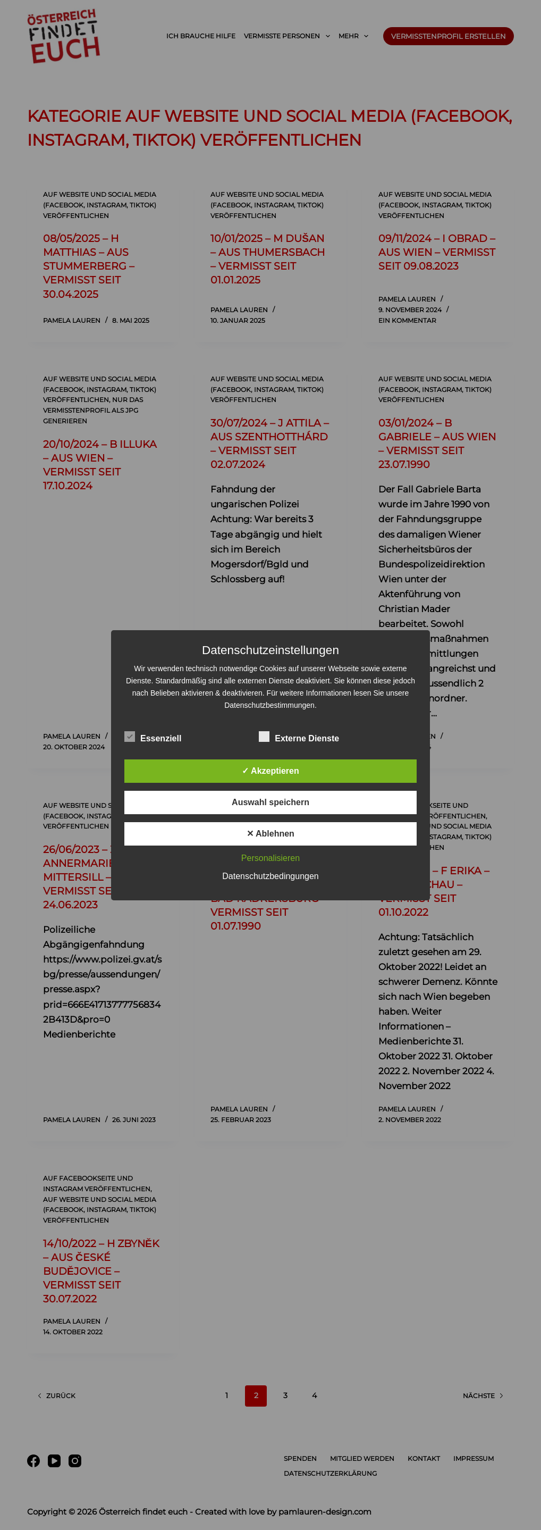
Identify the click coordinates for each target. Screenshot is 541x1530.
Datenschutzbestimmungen (269, 705)
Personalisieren (270, 858)
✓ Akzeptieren (270, 770)
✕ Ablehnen (270, 833)
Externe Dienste (299, 736)
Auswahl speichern (270, 802)
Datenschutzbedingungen (270, 876)
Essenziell (152, 736)
